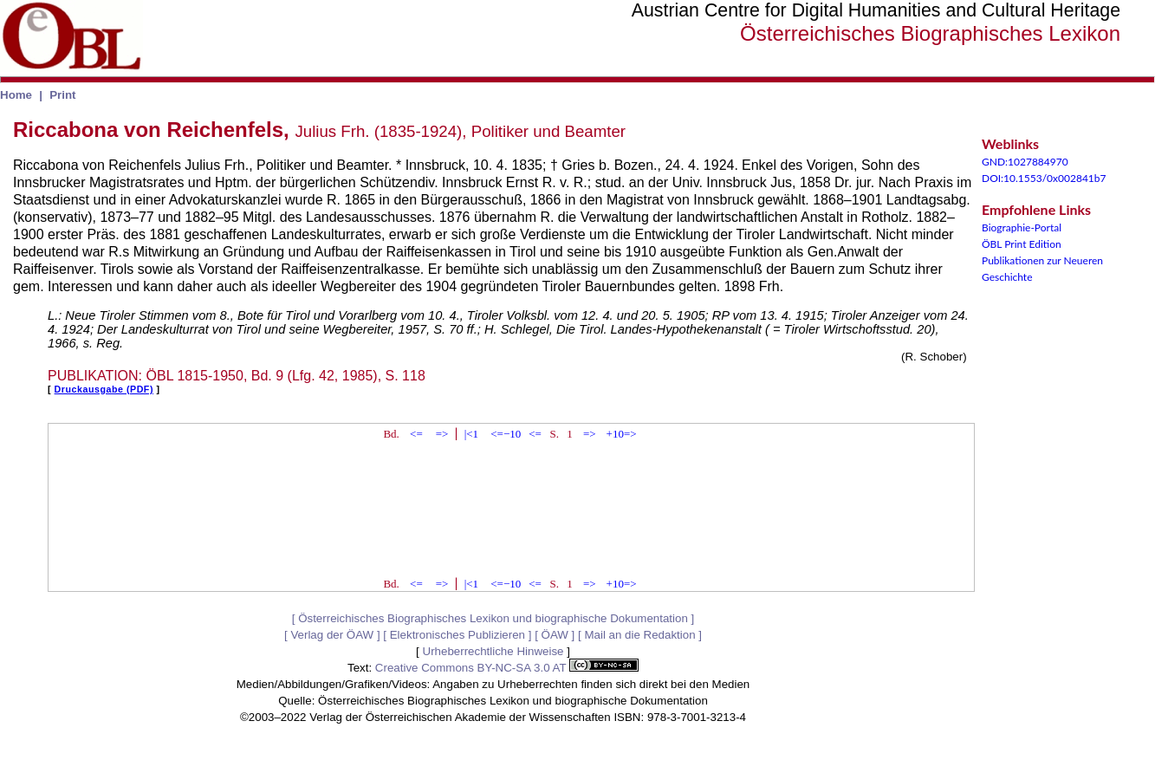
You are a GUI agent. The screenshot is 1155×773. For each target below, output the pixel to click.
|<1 (471, 433)
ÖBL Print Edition (1021, 243)
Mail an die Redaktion (639, 634)
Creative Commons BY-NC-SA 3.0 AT (507, 667)
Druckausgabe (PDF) (104, 389)
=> (442, 433)
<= (416, 433)
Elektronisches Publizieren (457, 634)
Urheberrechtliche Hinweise (493, 651)
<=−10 (505, 433)
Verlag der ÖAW (331, 634)
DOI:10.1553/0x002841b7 (1044, 178)
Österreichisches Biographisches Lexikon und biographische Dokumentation (493, 618)
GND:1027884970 (1025, 161)
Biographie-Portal (1021, 227)
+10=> (622, 433)
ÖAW (555, 634)
